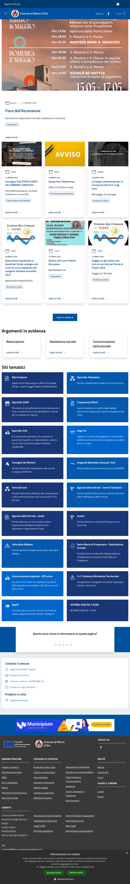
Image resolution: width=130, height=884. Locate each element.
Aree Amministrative (12, 772)
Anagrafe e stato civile (44, 767)
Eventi (101, 796)
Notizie (97, 172)
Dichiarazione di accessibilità (79, 831)
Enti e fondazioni (10, 782)
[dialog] (65, 867)
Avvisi (13, 102)
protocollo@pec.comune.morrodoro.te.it (22, 849)
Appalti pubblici (41, 787)
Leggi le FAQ (40, 826)
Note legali (71, 826)
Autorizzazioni (72, 800)
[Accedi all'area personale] (118, 4)
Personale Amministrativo (14, 792)
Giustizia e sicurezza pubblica (80, 772)
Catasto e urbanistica (44, 792)
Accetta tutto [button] (54, 873)
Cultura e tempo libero (44, 772)
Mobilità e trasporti (43, 798)
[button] (65, 879)
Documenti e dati (10, 798)
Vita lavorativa (41, 777)
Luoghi (101, 791)
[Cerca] (124, 13)
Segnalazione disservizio (45, 820)
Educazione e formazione (78, 767)
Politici (5, 787)
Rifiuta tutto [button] (76, 872)
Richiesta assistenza (43, 831)
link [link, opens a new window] (92, 867)
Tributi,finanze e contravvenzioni (73, 779)
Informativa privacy (75, 820)
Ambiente (70, 786)
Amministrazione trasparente (80, 815)
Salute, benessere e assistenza (75, 793)
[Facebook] (107, 13)
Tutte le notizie (65, 317)
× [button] (127, 853)
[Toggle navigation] (5, 13)
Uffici (4, 777)
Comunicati (103, 772)
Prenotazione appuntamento (47, 815)
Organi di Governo (10, 767)
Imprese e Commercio (44, 782)
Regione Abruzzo (12, 4)
